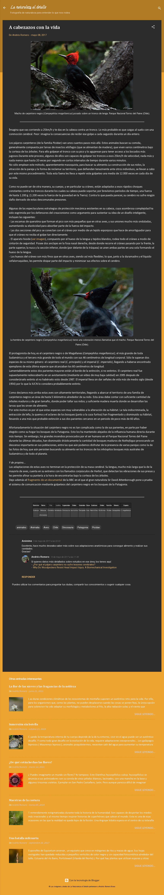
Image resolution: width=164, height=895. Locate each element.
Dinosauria (67, 527)
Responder (28, 577)
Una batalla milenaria (23, 838)
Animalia (34, 527)
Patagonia (83, 527)
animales (21, 527)
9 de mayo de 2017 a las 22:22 (46, 541)
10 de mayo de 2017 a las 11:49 (65, 557)
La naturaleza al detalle (28, 8)
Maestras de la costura (24, 800)
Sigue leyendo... (145, 714)
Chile (55, 527)
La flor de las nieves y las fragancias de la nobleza (42, 686)
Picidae (96, 527)
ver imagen (38, 239)
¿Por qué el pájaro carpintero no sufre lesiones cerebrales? (64, 564)
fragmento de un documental (45, 480)
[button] (153, 27)
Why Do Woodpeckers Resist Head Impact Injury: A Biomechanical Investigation (75, 567)
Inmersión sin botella (23, 724)
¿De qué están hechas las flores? (30, 762)
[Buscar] (159, 9)
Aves (46, 527)
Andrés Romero (40, 556)
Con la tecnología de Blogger (82, 880)
